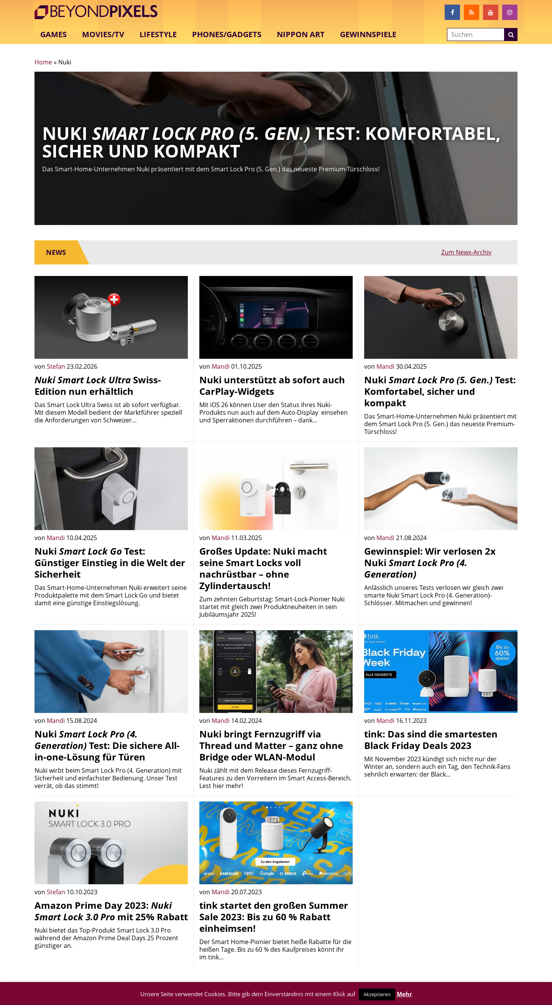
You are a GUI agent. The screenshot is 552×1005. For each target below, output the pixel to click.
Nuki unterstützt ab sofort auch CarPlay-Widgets (272, 385)
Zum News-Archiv (481, 252)
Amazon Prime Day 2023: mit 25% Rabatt (111, 911)
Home (43, 62)
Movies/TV (103, 34)
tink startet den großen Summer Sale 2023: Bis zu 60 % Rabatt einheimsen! (273, 916)
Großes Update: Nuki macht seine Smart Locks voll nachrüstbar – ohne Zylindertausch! (263, 568)
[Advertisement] (441, 855)
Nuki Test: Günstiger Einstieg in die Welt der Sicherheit (109, 562)
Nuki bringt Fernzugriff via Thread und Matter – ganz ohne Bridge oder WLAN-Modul (271, 745)
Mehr (404, 994)
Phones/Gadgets (226, 34)
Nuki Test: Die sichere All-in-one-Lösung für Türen (107, 745)
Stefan (57, 366)
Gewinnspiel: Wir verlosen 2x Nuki (430, 562)
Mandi (221, 366)
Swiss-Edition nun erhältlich (97, 385)
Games (53, 34)
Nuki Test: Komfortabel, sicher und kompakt (440, 391)
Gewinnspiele (368, 34)
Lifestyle (158, 34)
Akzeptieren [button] (377, 994)
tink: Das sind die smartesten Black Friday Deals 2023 (431, 739)
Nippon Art (301, 34)
